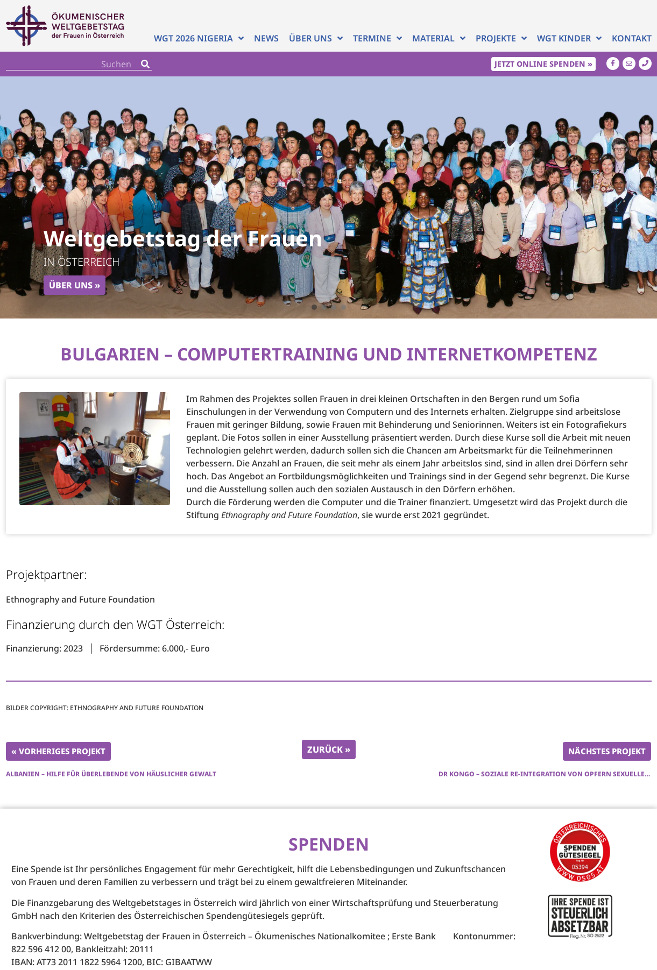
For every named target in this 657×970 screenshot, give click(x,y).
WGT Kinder (569, 38)
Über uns (316, 38)
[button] (314, 307)
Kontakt (632, 38)
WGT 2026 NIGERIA (199, 38)
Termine (377, 38)
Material (438, 38)
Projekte (501, 38)
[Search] (145, 64)
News (266, 38)
